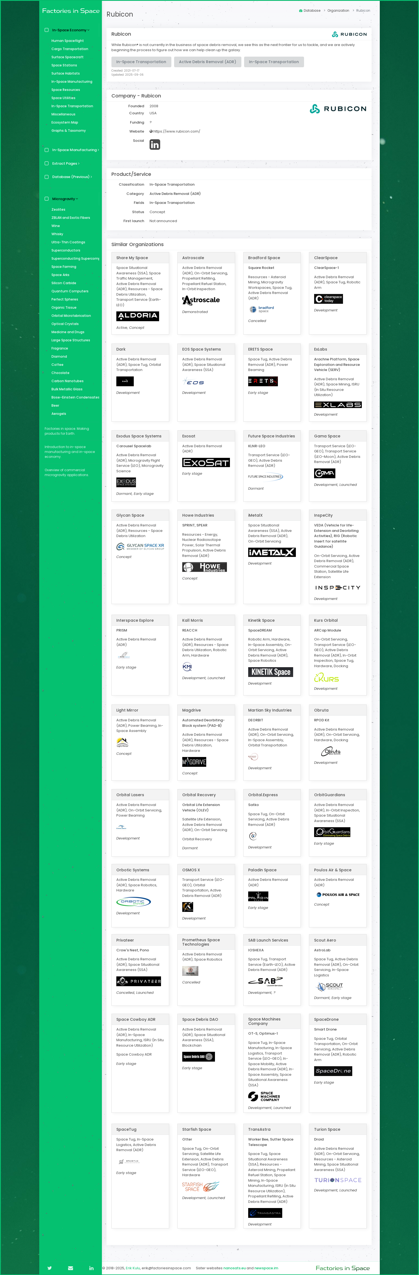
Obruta (322, 710)
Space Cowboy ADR (139, 1019)
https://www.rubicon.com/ (178, 131)
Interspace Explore (138, 620)
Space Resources (64, 89)
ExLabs (321, 349)
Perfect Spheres (63, 299)
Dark (124, 349)
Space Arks (59, 274)
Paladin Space (264, 869)
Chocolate (59, 372)
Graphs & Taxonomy (67, 130)
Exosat (191, 436)
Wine (54, 225)
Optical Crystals (64, 323)
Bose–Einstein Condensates (74, 397)
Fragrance (58, 348)
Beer (54, 405)
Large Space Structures (69, 340)
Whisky (56, 234)
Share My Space (135, 257)
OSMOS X (194, 869)
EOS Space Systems (204, 349)
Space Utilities (62, 98)
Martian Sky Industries (272, 710)
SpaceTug (130, 1129)
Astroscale (196, 257)
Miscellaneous (62, 114)
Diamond (58, 356)
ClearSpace (326, 257)
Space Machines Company (266, 1021)
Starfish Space (199, 1129)
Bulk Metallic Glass (66, 389)
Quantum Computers (69, 291)
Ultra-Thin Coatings (67, 242)
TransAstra (261, 1129)
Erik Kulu (136, 1267)
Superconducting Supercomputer (74, 258)
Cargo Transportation (68, 49)
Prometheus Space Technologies (204, 942)
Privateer (129, 940)
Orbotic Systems (136, 869)
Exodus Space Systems (142, 436)
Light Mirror (131, 710)
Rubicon (123, 14)
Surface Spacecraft (66, 57)
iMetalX (257, 515)
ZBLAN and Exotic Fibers (69, 217)
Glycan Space (134, 515)
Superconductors (64, 250)
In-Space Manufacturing (70, 81)
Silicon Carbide (62, 283)
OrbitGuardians (330, 794)
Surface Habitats (64, 73)
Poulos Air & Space (333, 869)
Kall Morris (195, 620)
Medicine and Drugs (66, 332)
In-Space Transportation (71, 106)
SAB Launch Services (270, 940)
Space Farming (62, 266)
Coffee (56, 364)
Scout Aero (326, 940)
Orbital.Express (265, 794)
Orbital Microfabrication (70, 315)
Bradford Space (266, 257)
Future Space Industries (263, 438)
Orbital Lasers (134, 794)
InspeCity (324, 515)
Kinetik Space (263, 620)
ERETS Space (262, 349)
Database (309, 10)
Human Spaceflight (66, 40)
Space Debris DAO (203, 1019)
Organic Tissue (63, 307)
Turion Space (328, 1129)
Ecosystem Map (63, 122)
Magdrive (194, 710)
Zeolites (57, 209)
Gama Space (328, 436)
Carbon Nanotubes (66, 381)
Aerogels (57, 413)
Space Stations (63, 65)
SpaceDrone (327, 1019)
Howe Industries (201, 515)
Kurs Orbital (327, 620)
